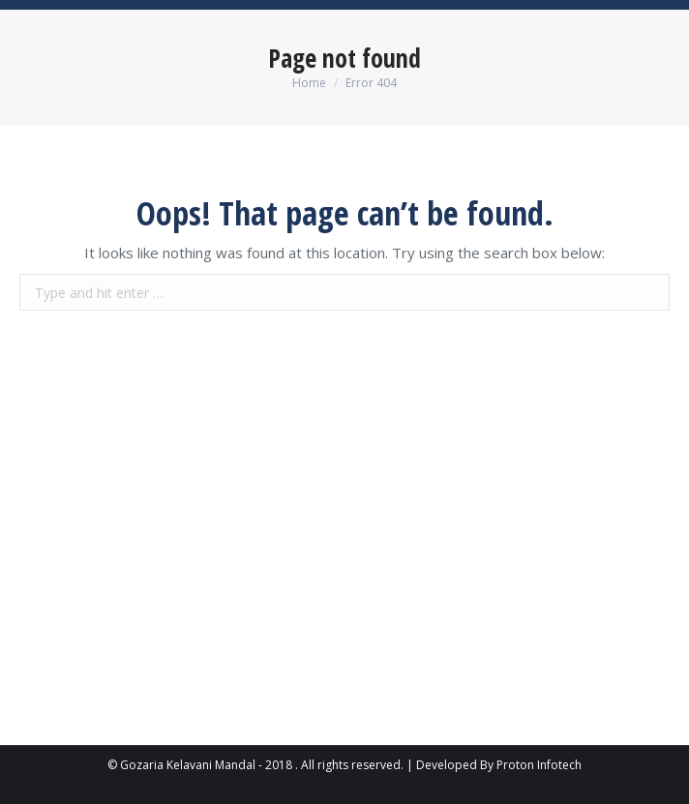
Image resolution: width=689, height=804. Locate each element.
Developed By (455, 765)
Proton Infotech (539, 765)
